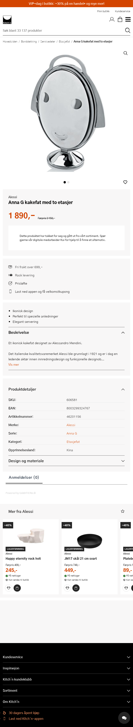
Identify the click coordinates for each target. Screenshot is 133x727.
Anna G (72, 433)
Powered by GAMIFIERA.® (21, 493)
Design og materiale (26, 461)
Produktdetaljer (22, 389)
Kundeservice (122, 11)
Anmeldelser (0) (24, 477)
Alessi (12, 197)
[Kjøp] (17, 588)
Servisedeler (47, 41)
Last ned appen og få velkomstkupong (42, 291)
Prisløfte (21, 283)
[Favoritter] (8, 588)
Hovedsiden (10, 41)
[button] (125, 182)
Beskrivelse (18, 332)
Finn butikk (103, 11)
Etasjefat (64, 41)
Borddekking (29, 41)
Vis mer (13, 364)
